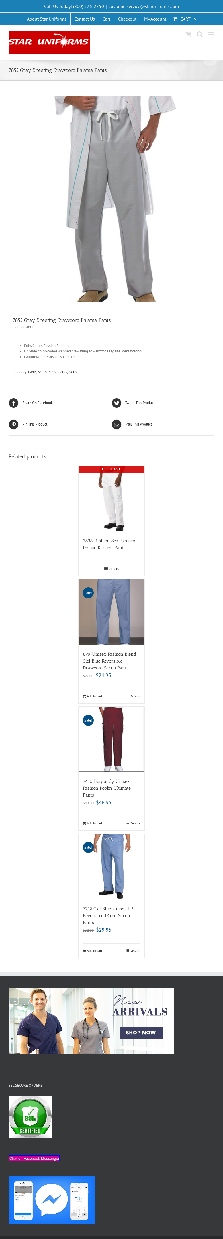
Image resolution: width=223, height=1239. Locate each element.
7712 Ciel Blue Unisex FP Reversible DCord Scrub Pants (108, 915)
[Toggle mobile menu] (211, 34)
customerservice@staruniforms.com (144, 6)
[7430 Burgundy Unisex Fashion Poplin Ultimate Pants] (111, 740)
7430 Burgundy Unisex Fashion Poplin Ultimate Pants (107, 788)
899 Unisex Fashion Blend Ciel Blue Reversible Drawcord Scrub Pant (109, 661)
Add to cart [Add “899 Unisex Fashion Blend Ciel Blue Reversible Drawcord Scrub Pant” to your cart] (94, 696)
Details (113, 568)
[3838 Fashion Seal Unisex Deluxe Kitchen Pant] (111, 499)
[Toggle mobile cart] (188, 34)
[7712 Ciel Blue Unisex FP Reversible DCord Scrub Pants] (111, 867)
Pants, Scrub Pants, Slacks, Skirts (52, 371)
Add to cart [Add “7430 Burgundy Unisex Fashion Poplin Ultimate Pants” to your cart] (94, 823)
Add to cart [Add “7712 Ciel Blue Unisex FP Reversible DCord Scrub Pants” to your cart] (94, 950)
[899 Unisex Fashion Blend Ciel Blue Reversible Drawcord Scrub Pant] (111, 612)
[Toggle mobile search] (200, 34)
